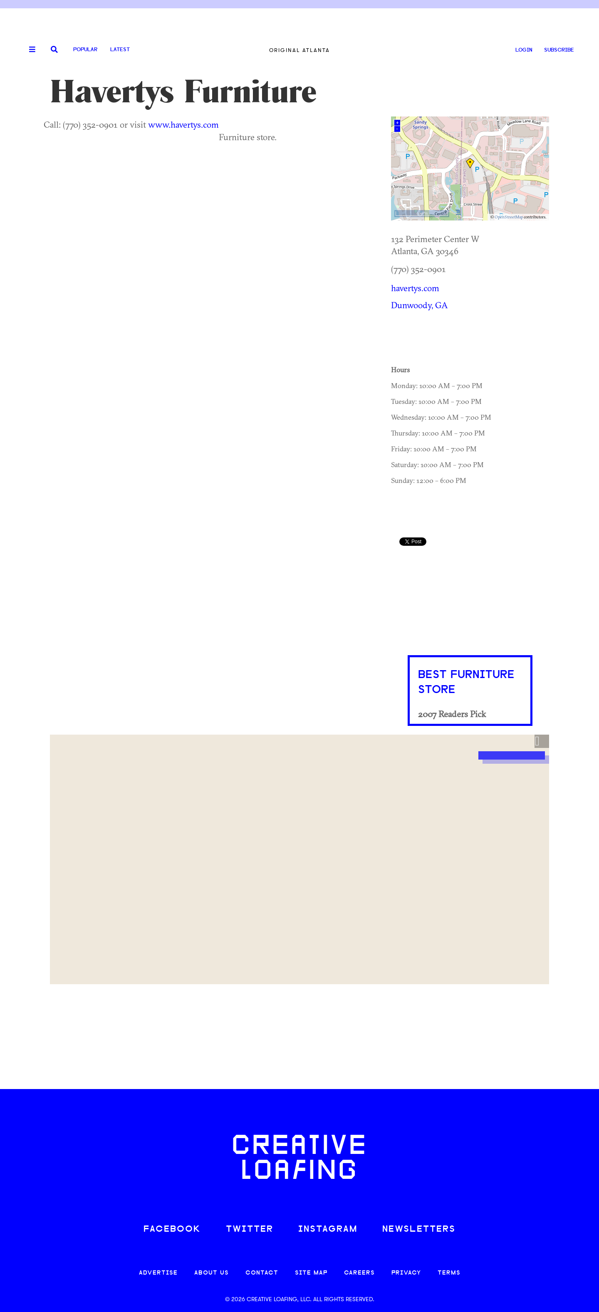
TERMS (449, 1273)
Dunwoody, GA (419, 305)
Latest (120, 49)
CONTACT (261, 1273)
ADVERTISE (158, 1273)
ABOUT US (211, 1273)
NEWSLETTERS (418, 1229)
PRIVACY (406, 1273)
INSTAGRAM (327, 1229)
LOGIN (523, 50)
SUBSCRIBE (559, 50)
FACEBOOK (172, 1229)
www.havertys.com (183, 124)
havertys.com (415, 287)
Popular (85, 49)
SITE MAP (311, 1273)
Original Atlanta (299, 50)
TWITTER (249, 1229)
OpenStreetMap (509, 217)
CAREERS (359, 1273)
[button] (542, 741)
